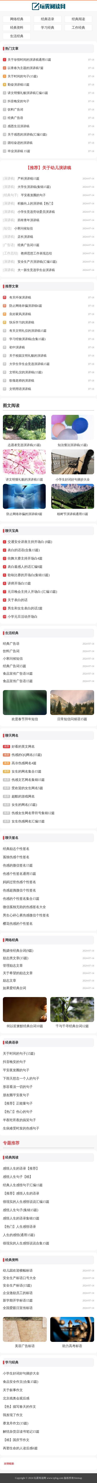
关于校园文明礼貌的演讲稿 (28, 355)
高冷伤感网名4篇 (24, 763)
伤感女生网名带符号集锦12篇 (33, 813)
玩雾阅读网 (40, 1478)
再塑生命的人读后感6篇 (20, 1448)
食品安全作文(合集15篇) (20, 1381)
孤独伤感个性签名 (16, 857)
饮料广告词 (15, 109)
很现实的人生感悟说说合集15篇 (26, 1243)
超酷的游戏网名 (23, 796)
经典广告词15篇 (28, 245)
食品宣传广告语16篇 (18, 673)
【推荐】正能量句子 (18, 1103)
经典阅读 (78, 19)
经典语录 (47, 19)
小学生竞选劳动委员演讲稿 (36, 211)
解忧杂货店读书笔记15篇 (21, 1431)
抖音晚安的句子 (18, 101)
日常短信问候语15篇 (72, 719)
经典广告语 (15, 118)
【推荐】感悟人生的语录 (21, 1193)
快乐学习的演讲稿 (21, 322)
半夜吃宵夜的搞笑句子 (19, 1120)
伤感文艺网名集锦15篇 (28, 780)
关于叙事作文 (13, 1390)
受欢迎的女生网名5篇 (27, 788)
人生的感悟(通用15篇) (19, 1235)
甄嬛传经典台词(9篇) (18, 950)
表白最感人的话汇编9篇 (25, 566)
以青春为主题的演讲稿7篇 (25, 68)
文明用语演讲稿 (20, 389)
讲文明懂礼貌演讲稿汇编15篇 (28, 93)
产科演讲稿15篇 (28, 178)
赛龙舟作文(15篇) (15, 1423)
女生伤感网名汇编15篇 (28, 821)
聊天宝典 (11, 531)
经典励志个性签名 (16, 849)
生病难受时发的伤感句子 (21, 1128)
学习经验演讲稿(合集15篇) (27, 339)
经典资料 (16, 27)
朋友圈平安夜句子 (16, 1095)
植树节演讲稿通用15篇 (72, 514)
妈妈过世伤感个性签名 (19, 882)
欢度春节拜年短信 (25, 719)
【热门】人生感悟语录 (19, 1226)
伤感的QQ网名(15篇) (27, 755)
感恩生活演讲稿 (18, 126)
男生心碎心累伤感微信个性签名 (26, 915)
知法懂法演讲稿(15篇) (73, 445)
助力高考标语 (72, 1346)
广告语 (9, 245)
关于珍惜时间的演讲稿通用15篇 (29, 59)
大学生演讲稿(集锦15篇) (34, 187)
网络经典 (16, 19)
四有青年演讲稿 (28, 220)
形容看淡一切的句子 (18, 1087)
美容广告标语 (25, 1346)
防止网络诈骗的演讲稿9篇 (24, 514)
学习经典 (47, 27)
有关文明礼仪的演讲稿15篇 (28, 330)
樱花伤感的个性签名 (18, 923)
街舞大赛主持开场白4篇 (25, 558)
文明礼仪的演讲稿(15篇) (25, 372)
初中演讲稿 (17, 347)
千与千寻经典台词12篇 (72, 1026)
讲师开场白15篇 (19, 583)
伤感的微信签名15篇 (18, 865)
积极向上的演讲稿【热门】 (36, 203)
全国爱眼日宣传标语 (18, 1308)
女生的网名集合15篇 (26, 771)
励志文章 (9, 980)
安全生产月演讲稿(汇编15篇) (37, 261)
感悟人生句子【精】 (18, 1177)
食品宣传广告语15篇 (18, 681)
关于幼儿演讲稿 (56, 167)
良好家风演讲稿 (20, 314)
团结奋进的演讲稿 (20, 142)
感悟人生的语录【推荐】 (21, 1168)
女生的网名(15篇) (24, 804)
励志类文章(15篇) (15, 958)
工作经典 (78, 27)
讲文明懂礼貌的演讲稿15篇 (24, 479)
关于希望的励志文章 (18, 973)
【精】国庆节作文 (16, 1440)
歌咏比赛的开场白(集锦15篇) (29, 575)
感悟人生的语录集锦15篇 (21, 1218)
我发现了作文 (13, 1415)
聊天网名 (11, 735)
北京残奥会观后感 (16, 1398)
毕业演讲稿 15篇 (19, 151)
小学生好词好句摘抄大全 (73, 479)
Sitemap (78, 1478)
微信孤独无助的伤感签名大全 (24, 907)
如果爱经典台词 (14, 988)
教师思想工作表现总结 (36, 253)
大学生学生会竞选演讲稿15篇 (29, 364)
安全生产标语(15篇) (17, 1285)
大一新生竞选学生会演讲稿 (36, 270)
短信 (7, 228)
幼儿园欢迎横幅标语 (18, 1270)
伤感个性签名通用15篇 (19, 873)
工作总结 (10, 253)
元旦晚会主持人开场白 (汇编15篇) (32, 591)
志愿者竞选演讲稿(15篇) (24, 445)
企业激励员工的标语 (18, 1293)
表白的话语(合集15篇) (24, 550)
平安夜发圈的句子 (33, 195)
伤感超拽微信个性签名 (19, 890)
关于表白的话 (18, 600)
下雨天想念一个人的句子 (21, 1078)
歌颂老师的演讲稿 (21, 380)
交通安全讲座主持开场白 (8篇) (30, 542)
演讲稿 (9, 178)
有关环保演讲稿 (20, 297)
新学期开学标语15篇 (18, 1300)
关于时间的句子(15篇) (23, 76)
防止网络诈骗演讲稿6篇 (25, 305)
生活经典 (16, 36)
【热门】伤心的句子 (18, 1111)
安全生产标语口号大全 (19, 1278)
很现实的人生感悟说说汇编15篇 (26, 1201)
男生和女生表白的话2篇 (25, 608)
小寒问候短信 (23, 228)
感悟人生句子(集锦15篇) (20, 1210)
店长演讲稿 (25, 236)
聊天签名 (11, 838)
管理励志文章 (13, 965)
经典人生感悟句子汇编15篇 (23, 1185)
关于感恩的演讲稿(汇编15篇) (27, 134)
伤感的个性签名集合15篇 (21, 898)
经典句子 (10, 195)
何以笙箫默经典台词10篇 (25, 1026)
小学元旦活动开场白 (22, 616)
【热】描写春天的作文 (19, 1406)
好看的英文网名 (23, 746)
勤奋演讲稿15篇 (18, 84)
